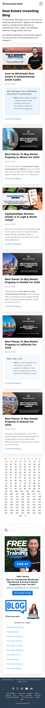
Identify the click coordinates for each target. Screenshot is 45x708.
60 (15, 478)
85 (20, 486)
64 (34, 478)
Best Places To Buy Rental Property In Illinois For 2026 (22, 156)
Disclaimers (29, 695)
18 (6, 464)
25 (39, 464)
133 (5, 505)
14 (25, 461)
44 (15, 472)
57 (39, 475)
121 (17, 499)
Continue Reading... (13, 119)
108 (22, 494)
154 (5, 513)
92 (15, 488)
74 (6, 483)
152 (33, 510)
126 (5, 502)
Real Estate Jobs (12, 659)
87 (30, 486)
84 (15, 486)
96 (34, 488)
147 (5, 510)
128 (17, 502)
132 (39, 502)
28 (15, 467)
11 (11, 461)
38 (25, 469)
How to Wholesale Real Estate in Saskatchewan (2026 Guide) (20, 76)
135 (17, 505)
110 (33, 494)
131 (33, 502)
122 (22, 499)
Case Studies (21, 693)
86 (25, 486)
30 (25, 467)
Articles (37, 693)
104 (38, 491)
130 (28, 502)
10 (6, 461)
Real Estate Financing (14, 664)
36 (15, 469)
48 (34, 472)
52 (15, 475)
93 (20, 488)
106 (11, 494)
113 (11, 497)
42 (6, 472)
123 (28, 499)
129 (22, 502)
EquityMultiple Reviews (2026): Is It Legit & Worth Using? (21, 216)
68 (15, 480)
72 (34, 480)
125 (39, 499)
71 (30, 480)
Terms (15, 695)
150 (22, 510)
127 (11, 502)
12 (15, 461)
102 (27, 491)
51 (11, 475)
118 (39, 497)
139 (39, 505)
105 (5, 494)
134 (11, 505)
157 (22, 513)
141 (11, 507)
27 (11, 467)
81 (39, 483)
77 (20, 483)
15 (30, 461)
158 (28, 513)
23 (30, 464)
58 (6, 478)
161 (20, 516)
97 (39, 488)
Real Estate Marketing (14, 650)
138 (33, 505)
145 (33, 507)
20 (15, 464)
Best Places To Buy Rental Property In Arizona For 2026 (21, 421)
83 (11, 486)
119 (5, 499)
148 (11, 510)
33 (39, 467)
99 (11, 491)
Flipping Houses (12, 632)
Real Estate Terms (13, 655)
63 (30, 478)
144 (28, 507)
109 (28, 494)
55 (30, 475)
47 (30, 472)
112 (5, 497)
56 (34, 475)
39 (30, 469)
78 (25, 483)
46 (25, 472)
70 (25, 480)
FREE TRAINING (11, 693)
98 (6, 491)
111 (39, 494)
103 (32, 491)
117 (33, 497)
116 (28, 497)
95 (30, 488)
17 (39, 461)
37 (20, 469)
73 (39, 480)
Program (30, 693)
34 (6, 469)
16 (34, 461)
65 (39, 478)
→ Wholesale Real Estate (14, 627)
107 (17, 494)
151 (28, 510)
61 (20, 478)
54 (25, 475)
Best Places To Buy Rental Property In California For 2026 (21, 344)
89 (39, 486)
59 (11, 478)
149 (17, 510)
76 (15, 483)
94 (25, 488)
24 (34, 464)
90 (6, 488)
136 (22, 505)
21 (20, 464)
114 (17, 497)
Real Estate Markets (13, 668)
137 (28, 505)
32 (34, 467)
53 (20, 475)
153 (39, 510)
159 (33, 513)
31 (30, 467)
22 (25, 464)
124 (33, 499)
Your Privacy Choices (27, 697)
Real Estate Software (14, 645)
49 (39, 472)
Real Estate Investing (14, 636)
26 (6, 467)
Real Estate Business (14, 641)
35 (11, 469)
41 (39, 469)
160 (39, 513)
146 (39, 507)
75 (11, 483)
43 (11, 472)
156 (17, 513)
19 (11, 464)
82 (6, 486)
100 (16, 491)
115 (22, 497)
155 (11, 513)
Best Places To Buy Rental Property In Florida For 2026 (22, 281)
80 (34, 483)
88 (34, 486)
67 (11, 480)
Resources (8, 695)
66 (6, 480)
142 (17, 507)
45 (20, 472)
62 (25, 478)
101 (21, 491)
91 (11, 488)
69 (20, 480)
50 (6, 475)
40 (34, 469)
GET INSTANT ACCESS (22, 593)
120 (11, 499)
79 (30, 483)
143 (22, 507)
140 (5, 507)
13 (20, 461)
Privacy (21, 695)
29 (20, 467)
